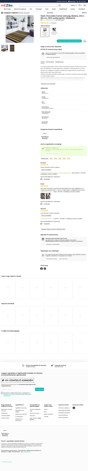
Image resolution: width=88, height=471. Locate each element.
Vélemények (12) (59, 61)
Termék (43, 61)
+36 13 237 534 (82, 1)
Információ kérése (51, 258)
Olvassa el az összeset (48, 83)
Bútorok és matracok (16, 9)
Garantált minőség (60, 365)
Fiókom (73, 5)
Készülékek (57, 9)
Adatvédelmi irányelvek (64, 412)
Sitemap (46, 416)
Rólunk (45, 409)
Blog (45, 411)
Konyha (51, 9)
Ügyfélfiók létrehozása (21, 407)
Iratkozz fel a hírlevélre (21, 413)
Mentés (85, 41)
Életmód (84, 9)
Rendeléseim (4, 412)
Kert (24, 9)
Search (59, 5)
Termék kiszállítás (5, 415)
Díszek (38, 9)
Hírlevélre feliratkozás (53, 57)
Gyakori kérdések (48, 413)
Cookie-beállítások (63, 414)
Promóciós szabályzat (63, 407)
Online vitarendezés (63, 417)
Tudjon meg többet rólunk (48, 405)
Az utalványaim (19, 416)
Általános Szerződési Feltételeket (12, 394)
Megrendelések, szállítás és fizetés (6, 405)
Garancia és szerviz (34, 412)
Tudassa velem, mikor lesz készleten (69, 40)
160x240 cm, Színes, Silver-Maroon (54, 31)
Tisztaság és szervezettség (67, 9)
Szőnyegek (28, 9)
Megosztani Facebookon (41, 268)
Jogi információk (63, 404)
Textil (33, 9)
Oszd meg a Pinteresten (45, 268)
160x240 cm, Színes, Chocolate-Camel (44, 32)
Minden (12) (44, 158)
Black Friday (7, 9)
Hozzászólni (47, 178)
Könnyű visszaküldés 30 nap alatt (36, 365)
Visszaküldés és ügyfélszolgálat (35, 405)
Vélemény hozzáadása (53, 153)
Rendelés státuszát (62, 1)
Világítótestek (44, 9)
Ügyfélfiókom (19, 404)
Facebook (74, 407)
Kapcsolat (72, 1)
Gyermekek (78, 9)
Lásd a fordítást (46, 169)
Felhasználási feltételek (64, 410)
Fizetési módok (50, 61)
